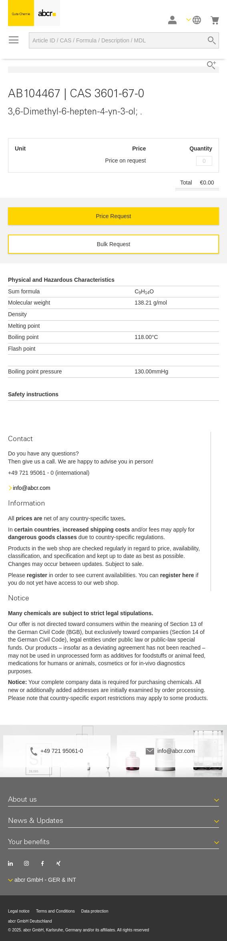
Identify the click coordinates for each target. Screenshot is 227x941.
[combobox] (124, 40)
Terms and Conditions (55, 911)
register (37, 575)
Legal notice (19, 911)
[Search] (212, 40)
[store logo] (34, 13)
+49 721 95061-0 (61, 751)
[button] (193, 20)
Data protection (94, 911)
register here (177, 575)
